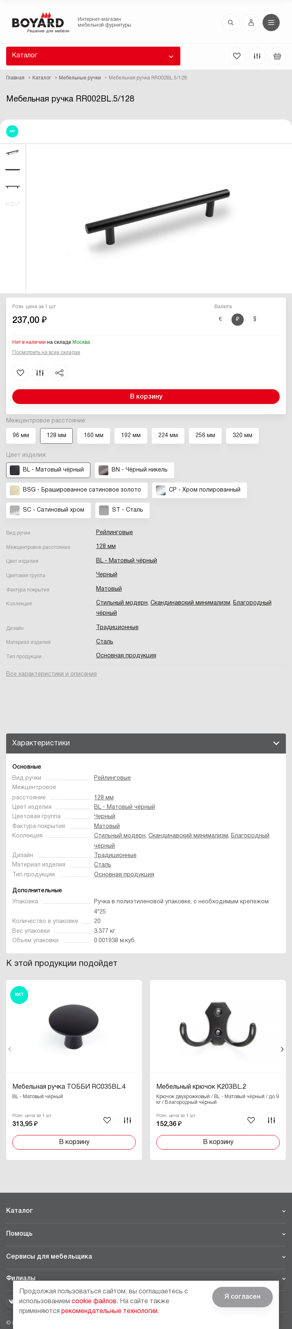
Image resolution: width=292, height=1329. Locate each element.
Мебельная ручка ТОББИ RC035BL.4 (69, 1087)
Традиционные (117, 627)
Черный (106, 575)
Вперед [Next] (282, 1049)
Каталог (24, 56)
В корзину (146, 397)
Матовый (109, 589)
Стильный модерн (122, 603)
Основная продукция (126, 656)
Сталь (104, 642)
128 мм (106, 546)
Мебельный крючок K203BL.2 (201, 1087)
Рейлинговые (114, 532)
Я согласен (243, 1297)
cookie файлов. (95, 1301)
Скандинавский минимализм (190, 603)
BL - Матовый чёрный (126, 561)
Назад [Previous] (10, 1049)
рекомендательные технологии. (110, 1311)
